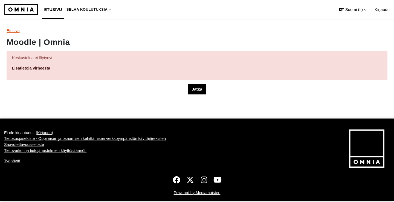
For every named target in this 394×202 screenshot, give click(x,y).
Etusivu (13, 30)
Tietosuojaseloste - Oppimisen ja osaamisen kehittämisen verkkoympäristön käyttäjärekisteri (88, 139)
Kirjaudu (382, 9)
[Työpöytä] (21, 9)
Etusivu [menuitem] (53, 9)
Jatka (197, 90)
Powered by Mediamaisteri (197, 193)
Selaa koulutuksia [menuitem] (87, 9)
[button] (352, 9)
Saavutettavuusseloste (24, 146)
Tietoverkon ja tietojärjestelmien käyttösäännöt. (46, 152)
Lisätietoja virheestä (31, 68)
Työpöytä (12, 162)
